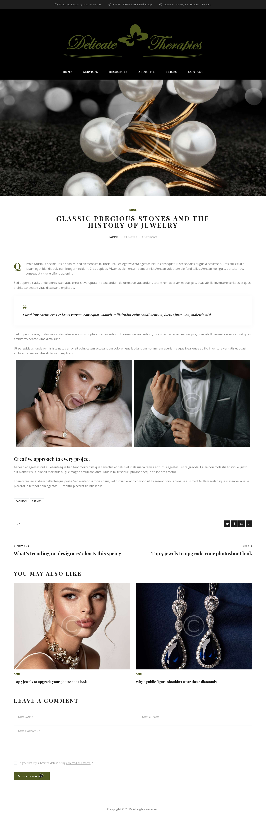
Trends (42, 502)
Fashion (22, 502)
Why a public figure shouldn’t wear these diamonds (192, 688)
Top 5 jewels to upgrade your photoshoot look (64, 688)
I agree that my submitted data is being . (55, 770)
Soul (133, 210)
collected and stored (78, 770)
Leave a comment (34, 784)
